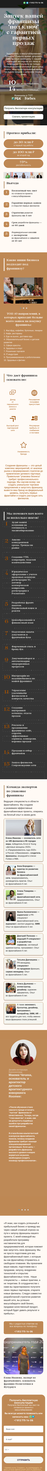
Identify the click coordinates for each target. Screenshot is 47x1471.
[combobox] (7, 1449)
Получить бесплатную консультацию (23, 108)
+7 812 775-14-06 (36, 2)
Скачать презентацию (23, 116)
